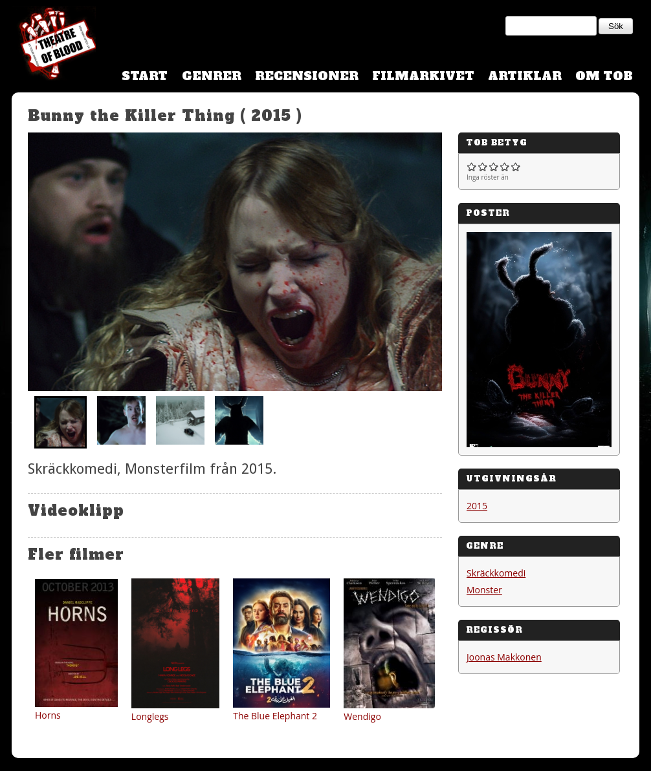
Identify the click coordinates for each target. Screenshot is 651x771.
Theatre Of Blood (54, 45)
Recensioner (307, 76)
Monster (484, 590)
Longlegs (150, 716)
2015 (477, 506)
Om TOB (604, 76)
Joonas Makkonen (504, 657)
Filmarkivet (423, 76)
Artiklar (525, 76)
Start (145, 76)
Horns (48, 715)
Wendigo (362, 716)
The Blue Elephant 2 (275, 716)
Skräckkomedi (496, 573)
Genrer (211, 76)
